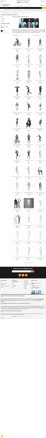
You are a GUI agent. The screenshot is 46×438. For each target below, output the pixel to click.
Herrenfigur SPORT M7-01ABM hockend (28, 128)
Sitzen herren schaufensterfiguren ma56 (40, 176)
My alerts (25, 288)
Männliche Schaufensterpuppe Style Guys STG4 (17, 241)
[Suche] (23, 5)
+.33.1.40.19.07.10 (6, 27)
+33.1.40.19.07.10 (25, 2)
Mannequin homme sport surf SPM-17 (40, 144)
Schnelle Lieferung (3, 283)
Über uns (2, 284)
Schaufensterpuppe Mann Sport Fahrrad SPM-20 (17, 49)
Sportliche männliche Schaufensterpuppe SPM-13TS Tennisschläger (17, 113)
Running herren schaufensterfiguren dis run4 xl (40, 209)
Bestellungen (26, 282)
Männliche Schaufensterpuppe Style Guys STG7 (40, 257)
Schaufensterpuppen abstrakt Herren (8, 9)
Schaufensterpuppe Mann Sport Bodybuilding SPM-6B (40, 49)
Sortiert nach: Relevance (36, 35)
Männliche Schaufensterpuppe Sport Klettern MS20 (28, 113)
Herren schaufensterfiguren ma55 (17, 192)
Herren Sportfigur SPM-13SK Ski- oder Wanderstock (28, 145)
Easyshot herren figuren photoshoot (17, 80)
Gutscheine (25, 286)
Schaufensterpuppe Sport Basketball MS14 (28, 161)
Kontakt (2, 1)
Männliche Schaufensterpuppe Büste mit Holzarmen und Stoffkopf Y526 (29, 193)
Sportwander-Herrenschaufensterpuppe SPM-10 (40, 97)
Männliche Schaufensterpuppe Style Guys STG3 (40, 241)
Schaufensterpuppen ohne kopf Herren (37, 9)
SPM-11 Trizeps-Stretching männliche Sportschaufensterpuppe (17, 129)
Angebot (19, 2)
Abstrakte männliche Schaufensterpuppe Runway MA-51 (17, 177)
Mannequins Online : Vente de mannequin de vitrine (27, 316)
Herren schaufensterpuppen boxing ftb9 (29, 209)
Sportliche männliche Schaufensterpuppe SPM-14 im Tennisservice (40, 113)
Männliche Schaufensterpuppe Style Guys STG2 (29, 241)
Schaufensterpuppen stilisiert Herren (18, 9)
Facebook (19, 275)
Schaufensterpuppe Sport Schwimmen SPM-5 (28, 49)
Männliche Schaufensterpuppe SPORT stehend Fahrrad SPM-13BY (17, 145)
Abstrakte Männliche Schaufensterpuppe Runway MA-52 (40, 161)
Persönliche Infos (26, 281)
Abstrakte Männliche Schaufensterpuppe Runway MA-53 (29, 177)
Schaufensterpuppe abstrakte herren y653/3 (40, 65)
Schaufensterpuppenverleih (5, 286)
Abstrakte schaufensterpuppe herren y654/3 (28, 65)
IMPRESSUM (14, 285)
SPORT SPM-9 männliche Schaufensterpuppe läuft (17, 161)
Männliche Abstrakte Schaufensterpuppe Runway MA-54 (40, 81)
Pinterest (26, 275)
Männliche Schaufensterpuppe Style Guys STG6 (29, 257)
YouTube (23, 275)
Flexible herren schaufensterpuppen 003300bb (17, 209)
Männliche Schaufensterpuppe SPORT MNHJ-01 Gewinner (17, 97)
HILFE (13, 287)
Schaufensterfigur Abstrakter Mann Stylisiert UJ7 (17, 225)
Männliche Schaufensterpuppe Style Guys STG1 (40, 225)
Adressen (25, 285)
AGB (12, 284)
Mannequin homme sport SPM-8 (17, 64)
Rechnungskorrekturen (27, 284)
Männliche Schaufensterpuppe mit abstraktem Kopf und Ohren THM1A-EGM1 (40, 193)
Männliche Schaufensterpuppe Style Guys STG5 (17, 257)
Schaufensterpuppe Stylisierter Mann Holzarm (28, 225)
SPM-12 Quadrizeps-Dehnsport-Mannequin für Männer (40, 129)
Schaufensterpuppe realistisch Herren (27, 9)
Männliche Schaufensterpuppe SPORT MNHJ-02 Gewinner (28, 97)
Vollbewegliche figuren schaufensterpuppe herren (29, 81)
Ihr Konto (26, 280)
